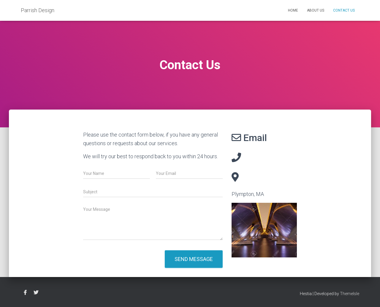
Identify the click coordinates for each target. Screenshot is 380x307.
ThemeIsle (349, 293)
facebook (25, 293)
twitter (36, 293)
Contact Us (344, 10)
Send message (194, 259)
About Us (315, 10)
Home (293, 10)
